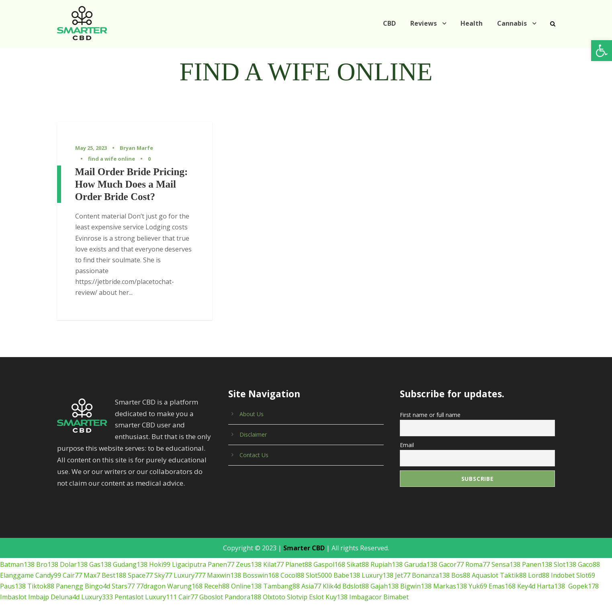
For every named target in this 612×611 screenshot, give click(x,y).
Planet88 (288, 553)
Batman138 (16, 553)
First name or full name (428, 404)
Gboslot (153, 586)
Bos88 (451, 564)
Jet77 (395, 564)
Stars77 (90, 575)
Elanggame (16, 564)
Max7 (90, 564)
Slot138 (551, 553)
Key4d (480, 575)
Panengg (38, 575)
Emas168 (455, 575)
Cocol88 (287, 564)
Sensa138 (492, 553)
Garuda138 (408, 553)
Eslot (253, 586)
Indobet (546, 564)
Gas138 (96, 553)
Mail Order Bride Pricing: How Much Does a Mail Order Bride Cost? (131, 184)
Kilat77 (264, 553)
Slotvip (234, 586)
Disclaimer (252, 424)
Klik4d (290, 575)
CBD (393, 23)
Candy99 (47, 564)
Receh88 (179, 575)
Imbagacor (301, 586)
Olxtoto (213, 586)
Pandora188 (183, 586)
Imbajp (588, 575)
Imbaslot (564, 575)
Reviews (427, 23)
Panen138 (523, 553)
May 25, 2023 (91, 148)
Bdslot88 (313, 575)
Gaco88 (575, 553)
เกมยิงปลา (14, 605)
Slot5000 (312, 564)
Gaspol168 (318, 553)
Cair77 (71, 564)
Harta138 (504, 575)
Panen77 (212, 553)
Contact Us (253, 444)
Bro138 (45, 553)
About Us (251, 403)
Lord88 (524, 564)
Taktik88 (500, 564)
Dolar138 (70, 553)
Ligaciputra (182, 553)
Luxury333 (44, 586)
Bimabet (330, 586)
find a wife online (108, 159)
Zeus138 (239, 553)
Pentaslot (74, 586)
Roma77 (464, 553)
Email (407, 432)
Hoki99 (155, 553)
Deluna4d (14, 586)
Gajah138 (341, 575)
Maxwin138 (220, 564)
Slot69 (568, 564)
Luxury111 (105, 586)
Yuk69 (431, 575)
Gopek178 (536, 575)
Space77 (138, 564)
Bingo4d (65, 575)
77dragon (116, 575)
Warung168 (148, 575)
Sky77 (161, 564)
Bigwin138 (372, 575)
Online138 (208, 575)
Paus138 (591, 564)
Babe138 (340, 564)
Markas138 (404, 575)
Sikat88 (346, 553)
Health (473, 23)
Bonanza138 (422, 564)
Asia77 (270, 575)
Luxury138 (370, 564)
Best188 (112, 564)
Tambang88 (242, 575)
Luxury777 (187, 564)
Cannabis (511, 23)
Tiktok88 (12, 575)
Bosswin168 (255, 564)
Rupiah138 (374, 553)
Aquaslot (474, 564)
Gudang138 (126, 553)
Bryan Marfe (134, 148)
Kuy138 (273, 586)
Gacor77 (438, 553)
